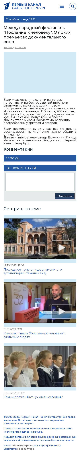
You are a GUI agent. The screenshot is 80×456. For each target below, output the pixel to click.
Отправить (65, 196)
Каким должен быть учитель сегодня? (33, 397)
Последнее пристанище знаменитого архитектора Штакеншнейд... (33, 271)
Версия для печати (15, 47)
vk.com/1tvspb (25, 448)
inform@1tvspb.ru (22, 445)
